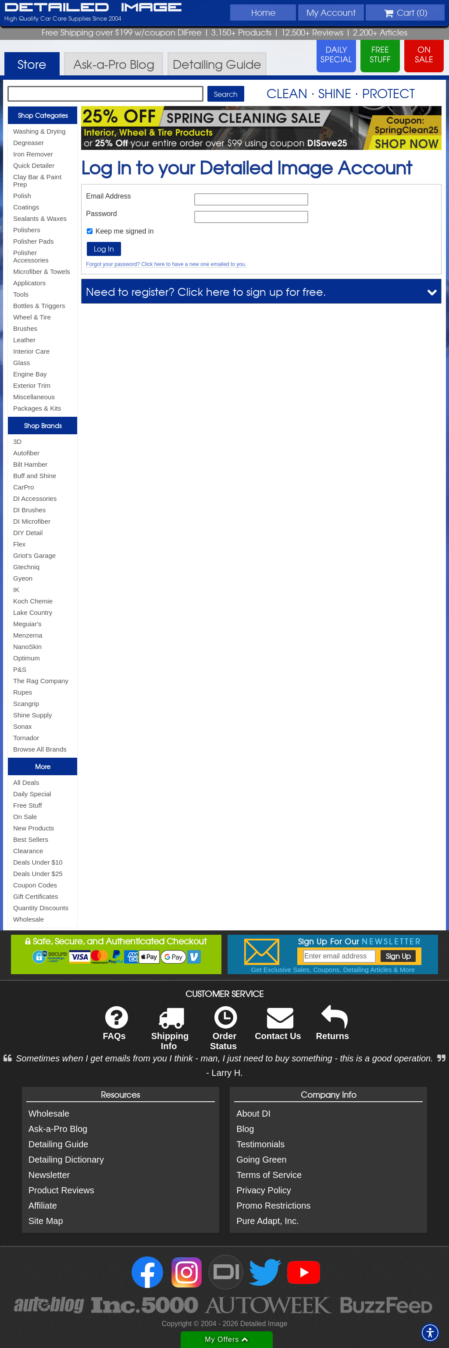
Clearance (28, 851)
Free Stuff (27, 805)
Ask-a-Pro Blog (58, 1129)
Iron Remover (33, 154)
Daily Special (32, 794)
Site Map (46, 1221)
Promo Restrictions (273, 1205)
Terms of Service (269, 1175)
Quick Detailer (33, 165)
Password (101, 213)
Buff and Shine (34, 475)
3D (17, 441)
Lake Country (32, 612)
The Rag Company (40, 681)
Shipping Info (170, 1034)
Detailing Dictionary (66, 1159)
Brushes (25, 328)
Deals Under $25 (38, 873)
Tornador (26, 737)
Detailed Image (93, 8)
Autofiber (26, 453)
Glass (21, 362)
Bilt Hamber (30, 464)
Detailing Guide (59, 1144)
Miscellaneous (34, 397)
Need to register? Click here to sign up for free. (206, 291)
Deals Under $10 (38, 862)
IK (16, 589)
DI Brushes (29, 510)
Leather (24, 340)
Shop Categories (43, 115)
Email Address (108, 196)
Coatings (26, 207)
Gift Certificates (35, 896)
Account (331, 12)
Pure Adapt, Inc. (267, 1221)
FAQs (115, 1029)
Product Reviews (61, 1190)
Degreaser (28, 142)
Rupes (22, 692)
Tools (21, 294)
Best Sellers (30, 839)
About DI (253, 1113)
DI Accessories (35, 498)
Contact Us (278, 1029)
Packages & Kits (37, 408)
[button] (430, 1332)
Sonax (22, 726)
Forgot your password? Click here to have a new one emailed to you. (166, 264)
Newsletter (49, 1175)
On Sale (25, 816)
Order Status (223, 1034)
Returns (332, 1029)
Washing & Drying (39, 131)
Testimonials (260, 1144)
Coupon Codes (35, 885)
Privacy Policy (263, 1190)
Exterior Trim (31, 385)
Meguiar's (27, 624)
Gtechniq (26, 567)
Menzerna (28, 635)
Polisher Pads (33, 241)
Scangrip (26, 703)
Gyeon (22, 578)
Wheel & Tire (32, 317)
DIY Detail (28, 532)
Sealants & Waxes (40, 218)
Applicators (29, 283)
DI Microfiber (31, 521)
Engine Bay (30, 374)
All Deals (26, 782)
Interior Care (31, 351)
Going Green (261, 1159)
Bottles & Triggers (39, 305)
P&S (19, 669)
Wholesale (28, 919)
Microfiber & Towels (41, 271)
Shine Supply (32, 715)
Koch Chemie (33, 601)
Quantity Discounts (40, 908)
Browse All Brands (40, 749)
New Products (33, 828)
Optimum (26, 658)
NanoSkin (27, 646)
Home (263, 12)
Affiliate (43, 1205)
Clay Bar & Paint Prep (37, 180)
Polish (22, 195)
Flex (19, 544)
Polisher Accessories (31, 256)
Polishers (26, 230)
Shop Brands (42, 425)
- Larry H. (224, 1073)
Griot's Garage (34, 555)
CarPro (23, 487)
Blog (245, 1129)
